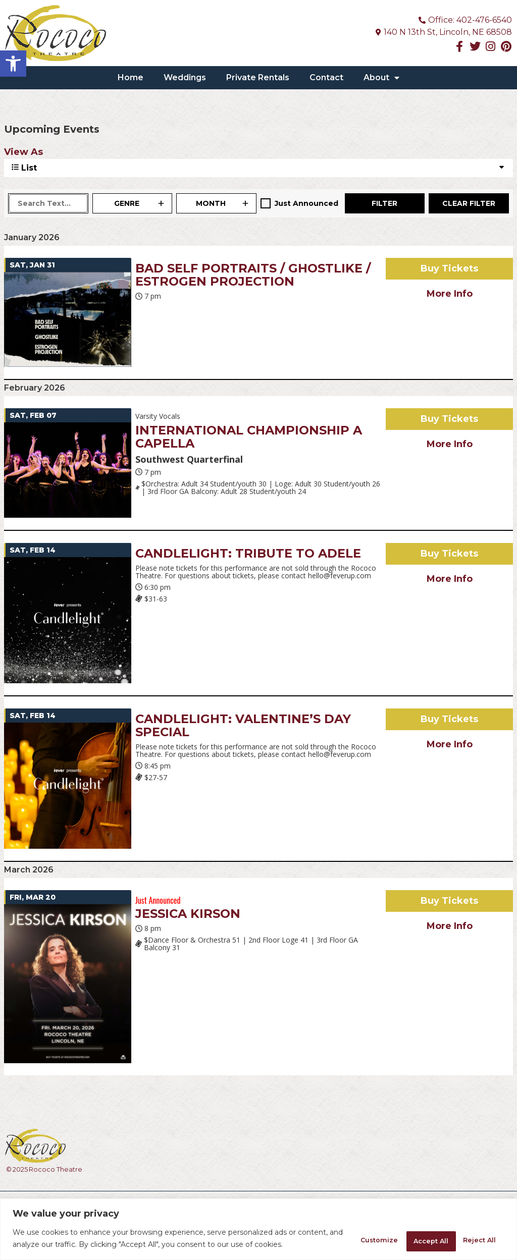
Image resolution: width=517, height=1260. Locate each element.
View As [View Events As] (23, 151)
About (381, 78)
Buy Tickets (449, 268)
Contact (326, 77)
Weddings (185, 77)
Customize (335, 1233)
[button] (13, 63)
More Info (450, 293)
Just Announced (306, 203)
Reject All (404, 1233)
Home (130, 77)
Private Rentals (257, 77)
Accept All (472, 1233)
